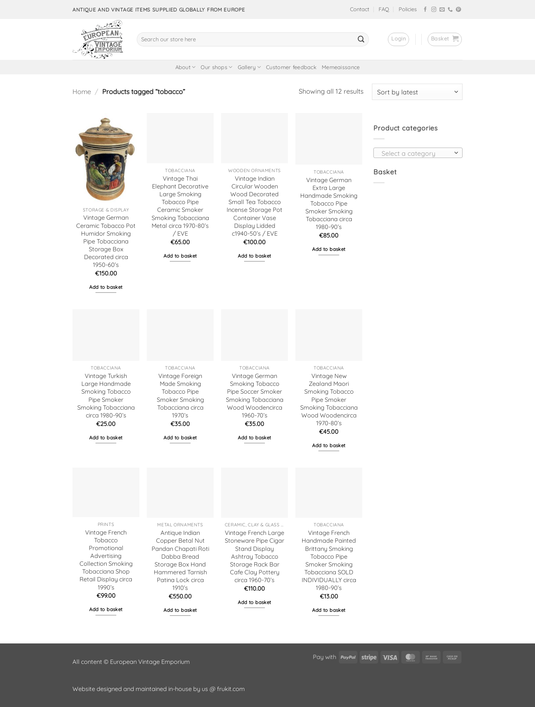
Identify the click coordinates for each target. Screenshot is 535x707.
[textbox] (416, 153)
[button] (398, 39)
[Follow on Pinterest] (458, 10)
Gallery (249, 67)
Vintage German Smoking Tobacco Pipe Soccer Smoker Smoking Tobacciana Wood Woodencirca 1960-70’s (254, 395)
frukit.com (231, 689)
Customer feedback (291, 67)
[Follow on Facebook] (425, 10)
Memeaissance (341, 67)
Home (81, 91)
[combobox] (418, 153)
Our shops (216, 67)
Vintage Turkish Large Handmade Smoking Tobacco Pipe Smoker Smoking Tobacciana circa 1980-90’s (106, 395)
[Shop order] (417, 92)
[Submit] (361, 39)
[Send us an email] (442, 10)
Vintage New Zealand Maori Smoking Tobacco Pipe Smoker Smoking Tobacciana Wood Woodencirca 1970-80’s (329, 399)
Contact (359, 9)
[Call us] (450, 10)
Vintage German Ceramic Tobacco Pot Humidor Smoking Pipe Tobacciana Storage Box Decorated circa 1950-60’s (106, 241)
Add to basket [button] (105, 287)
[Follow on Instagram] (434, 10)
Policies (408, 9)
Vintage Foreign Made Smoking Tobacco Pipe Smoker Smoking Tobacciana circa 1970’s (180, 395)
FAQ (384, 9)
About (185, 67)
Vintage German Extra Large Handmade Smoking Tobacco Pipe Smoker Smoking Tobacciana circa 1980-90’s (328, 203)
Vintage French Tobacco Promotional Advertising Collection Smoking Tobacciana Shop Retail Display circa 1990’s (106, 560)
